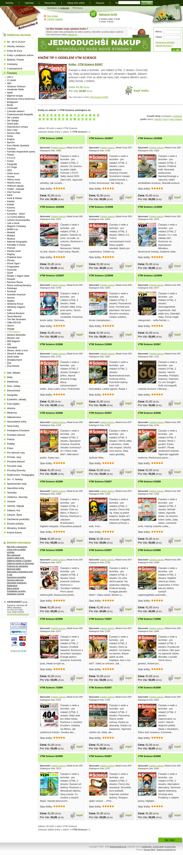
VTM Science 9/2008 (149, 756)
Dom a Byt (12, 130)
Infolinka (10, 552)
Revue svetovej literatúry (19, 285)
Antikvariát (64, 8)
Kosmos (11, 207)
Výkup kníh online (76, 3)
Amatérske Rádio (15, 89)
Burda (10, 105)
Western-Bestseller (16, 335)
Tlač (166, 840)
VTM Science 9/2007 (100, 756)
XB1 (9, 344)
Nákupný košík (108, 14)
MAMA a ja (12, 229)
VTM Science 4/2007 (100, 413)
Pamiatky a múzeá (16, 245)
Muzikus (11, 238)
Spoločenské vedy (17, 483)
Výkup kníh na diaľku (16, 549)
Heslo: (158, 37)
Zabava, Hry (13, 510)
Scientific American (16, 294)
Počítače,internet (16, 435)
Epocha (11, 142)
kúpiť (80, 197)
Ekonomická (13, 390)
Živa (9, 363)
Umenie (11, 501)
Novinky (9, 3)
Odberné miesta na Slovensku (20, 563)
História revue (14, 182)
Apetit (10, 92)
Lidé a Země (13, 223)
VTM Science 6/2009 (51, 619)
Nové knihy (13, 426)
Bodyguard (12, 102)
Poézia (10, 439)
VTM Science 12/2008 (101, 275)
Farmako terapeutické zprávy (21, 151)
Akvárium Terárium (16, 86)
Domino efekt (13, 133)
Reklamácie (12, 585)
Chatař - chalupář (15, 189)
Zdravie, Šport (14, 514)
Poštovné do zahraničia (17, 566)
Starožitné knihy (15, 488)
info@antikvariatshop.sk (18, 614)
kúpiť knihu (141, 90)
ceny (165, 119)
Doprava (100, 3)
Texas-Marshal (14, 316)
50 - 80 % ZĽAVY (16, 42)
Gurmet (10, 176)
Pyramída (11, 270)
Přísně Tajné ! (14, 263)
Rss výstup (52, 16)
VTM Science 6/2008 (149, 550)
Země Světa (13, 356)
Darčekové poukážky (18, 519)
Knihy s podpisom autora (20, 55)
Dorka (10, 136)
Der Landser (13, 117)
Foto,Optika (13, 403)
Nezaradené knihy (16, 421)
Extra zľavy (50, 3)
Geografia (12, 395)
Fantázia (11, 148)
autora (158, 119)
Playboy (11, 254)
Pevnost (11, 248)
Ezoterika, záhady (16, 399)
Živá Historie (13, 366)
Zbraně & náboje (15, 353)
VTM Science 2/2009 (100, 344)
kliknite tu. (72, 34)
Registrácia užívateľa (164, 42)
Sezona (11, 297)
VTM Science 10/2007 (101, 138)
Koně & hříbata (14, 198)
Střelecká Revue (15, 304)
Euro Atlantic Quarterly (18, 145)
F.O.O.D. (11, 158)
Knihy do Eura (14, 50)
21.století (11, 80)
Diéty (10, 377)
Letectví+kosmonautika (18, 220)
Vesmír (10, 325)
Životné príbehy (15, 523)
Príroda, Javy (14, 457)
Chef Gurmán (13, 192)
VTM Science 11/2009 (150, 206)
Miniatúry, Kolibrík (16, 528)
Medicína (12, 412)
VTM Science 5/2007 (99, 97)
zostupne (177, 116)
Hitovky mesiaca (16, 46)
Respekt (11, 279)
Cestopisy (12, 64)
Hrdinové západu (15, 186)
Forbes (10, 161)
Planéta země (14, 251)
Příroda (10, 260)
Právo (10, 448)
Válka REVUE (14, 322)
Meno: (158, 31)
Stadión (11, 301)
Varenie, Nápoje (15, 506)
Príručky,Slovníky (16, 470)
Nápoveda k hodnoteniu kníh (20, 572)
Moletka (11, 235)
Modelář (11, 232)
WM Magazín (13, 341)
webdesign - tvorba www (153, 847)
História (11, 408)
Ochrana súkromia (15, 580)
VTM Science (13, 332)
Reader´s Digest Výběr (18, 276)
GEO (9, 170)
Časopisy (12, 73)
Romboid (11, 291)
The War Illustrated (16, 319)
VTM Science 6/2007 (100, 550)
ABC (9, 83)
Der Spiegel (13, 120)
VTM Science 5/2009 (51, 550)
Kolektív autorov (58, 147)
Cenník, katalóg (54, 19)
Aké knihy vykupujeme (17, 547)
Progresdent (13, 266)
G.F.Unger (12, 167)
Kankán (11, 201)
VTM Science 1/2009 (51, 138)
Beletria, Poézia (15, 59)
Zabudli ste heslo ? (163, 45)
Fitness (10, 155)
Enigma (11, 139)
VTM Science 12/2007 (52, 275)
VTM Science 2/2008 (51, 344)
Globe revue (13, 173)
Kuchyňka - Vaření (16, 214)
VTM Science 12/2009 (150, 275)
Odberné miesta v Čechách (19, 560)
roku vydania (176, 119)
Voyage (10, 329)
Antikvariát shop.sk (21, 18)
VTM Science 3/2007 (149, 344)
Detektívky (12, 381)
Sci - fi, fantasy (15, 479)
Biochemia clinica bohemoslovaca (23, 99)
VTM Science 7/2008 (149, 619)
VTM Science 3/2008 (51, 413)
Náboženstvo (14, 417)
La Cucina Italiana (16, 217)
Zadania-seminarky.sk (166, 850)
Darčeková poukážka (16, 577)
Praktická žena (14, 257)
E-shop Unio (170, 847)
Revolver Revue (15, 282)
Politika (11, 443)
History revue (13, 179)
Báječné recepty (15, 96)
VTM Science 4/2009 (51, 481)
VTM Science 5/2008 (149, 481)
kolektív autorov (107, 422)
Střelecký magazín (16, 307)
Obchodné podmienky (17, 583)
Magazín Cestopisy (16, 226)
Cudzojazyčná (14, 68)
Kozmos (11, 210)
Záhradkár (12, 347)
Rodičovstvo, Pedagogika (20, 474)
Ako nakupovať (14, 555)
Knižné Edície (14, 532)
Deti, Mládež (13, 372)
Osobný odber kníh (15, 558)
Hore (172, 840)
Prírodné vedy (14, 466)
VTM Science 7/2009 (51, 687)
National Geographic (17, 241)
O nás (9, 574)
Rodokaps (12, 288)
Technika (11, 492)
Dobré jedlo (12, 123)
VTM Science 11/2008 (101, 206)
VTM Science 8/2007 (100, 687)
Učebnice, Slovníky (17, 497)
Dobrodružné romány (17, 127)
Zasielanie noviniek (15, 594)
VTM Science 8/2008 (149, 687)
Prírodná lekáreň (16, 461)
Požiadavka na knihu (16, 591)
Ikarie (9, 195)
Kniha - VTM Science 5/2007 (86, 64)
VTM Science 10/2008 (150, 138)
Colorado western (15, 111)
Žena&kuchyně (14, 360)
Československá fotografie (20, 114)
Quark (10, 272)
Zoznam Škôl (149, 850)
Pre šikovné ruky (16, 452)
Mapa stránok (13, 588)
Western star (13, 338)
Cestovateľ (12, 108)
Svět (9, 310)
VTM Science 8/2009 (51, 756)
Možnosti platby (14, 569)
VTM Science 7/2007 (100, 619)
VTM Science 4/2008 (149, 413)
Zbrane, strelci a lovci (17, 350)
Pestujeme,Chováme (18, 430)
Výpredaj (29, 3)
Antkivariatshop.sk (118, 847)
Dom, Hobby (13, 386)
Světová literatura (15, 313)
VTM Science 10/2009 (52, 206)
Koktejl (10, 204)
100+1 (10, 77)
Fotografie (12, 164)
